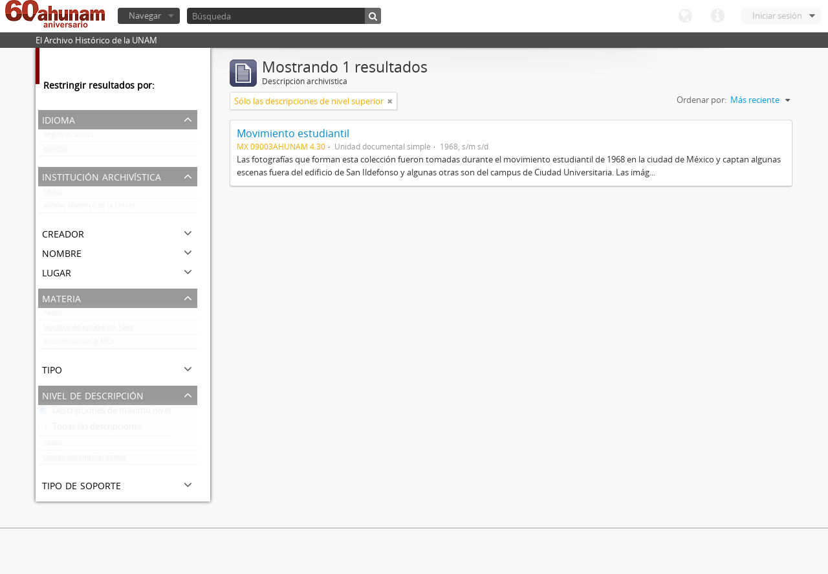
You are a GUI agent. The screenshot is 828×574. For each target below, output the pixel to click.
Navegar (145, 15)
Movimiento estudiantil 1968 (88, 330)
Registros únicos (68, 137)
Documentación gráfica (78, 344)
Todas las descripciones (90, 429)
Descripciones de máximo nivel (104, 413)
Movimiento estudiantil (293, 133)
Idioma (685, 16)
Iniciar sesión (777, 15)
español (55, 151)
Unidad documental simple (85, 460)
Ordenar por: (701, 99)
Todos (52, 194)
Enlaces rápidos (717, 16)
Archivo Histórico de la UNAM (89, 208)
